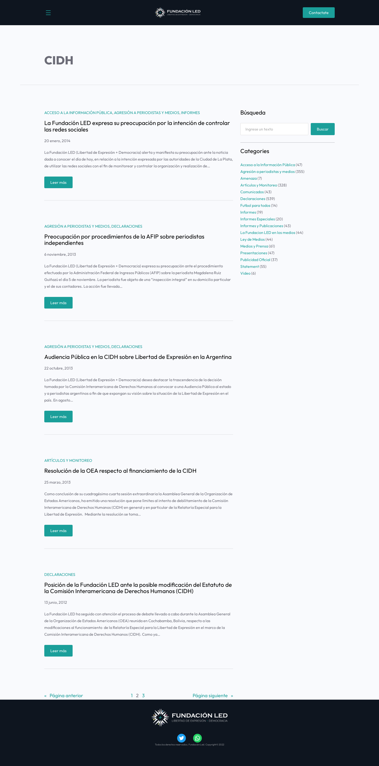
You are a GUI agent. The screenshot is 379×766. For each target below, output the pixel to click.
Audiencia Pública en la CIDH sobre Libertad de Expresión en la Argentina (138, 357)
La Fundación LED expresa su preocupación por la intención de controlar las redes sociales (137, 126)
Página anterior (63, 695)
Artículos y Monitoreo (68, 460)
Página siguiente (213, 695)
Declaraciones (126, 226)
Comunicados (252, 191)
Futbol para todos (255, 205)
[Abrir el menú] (48, 13)
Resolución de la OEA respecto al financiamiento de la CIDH (120, 470)
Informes (190, 112)
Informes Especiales (257, 219)
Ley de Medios (252, 239)
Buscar (323, 129)
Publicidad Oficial (255, 259)
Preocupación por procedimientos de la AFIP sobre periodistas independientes (124, 239)
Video (245, 273)
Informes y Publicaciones (261, 225)
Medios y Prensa (254, 246)
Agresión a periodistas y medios (146, 112)
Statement (249, 266)
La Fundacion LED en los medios (267, 232)
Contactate (319, 12)
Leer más (59, 183)
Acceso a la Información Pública (78, 112)
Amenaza (248, 178)
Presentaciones (253, 252)
